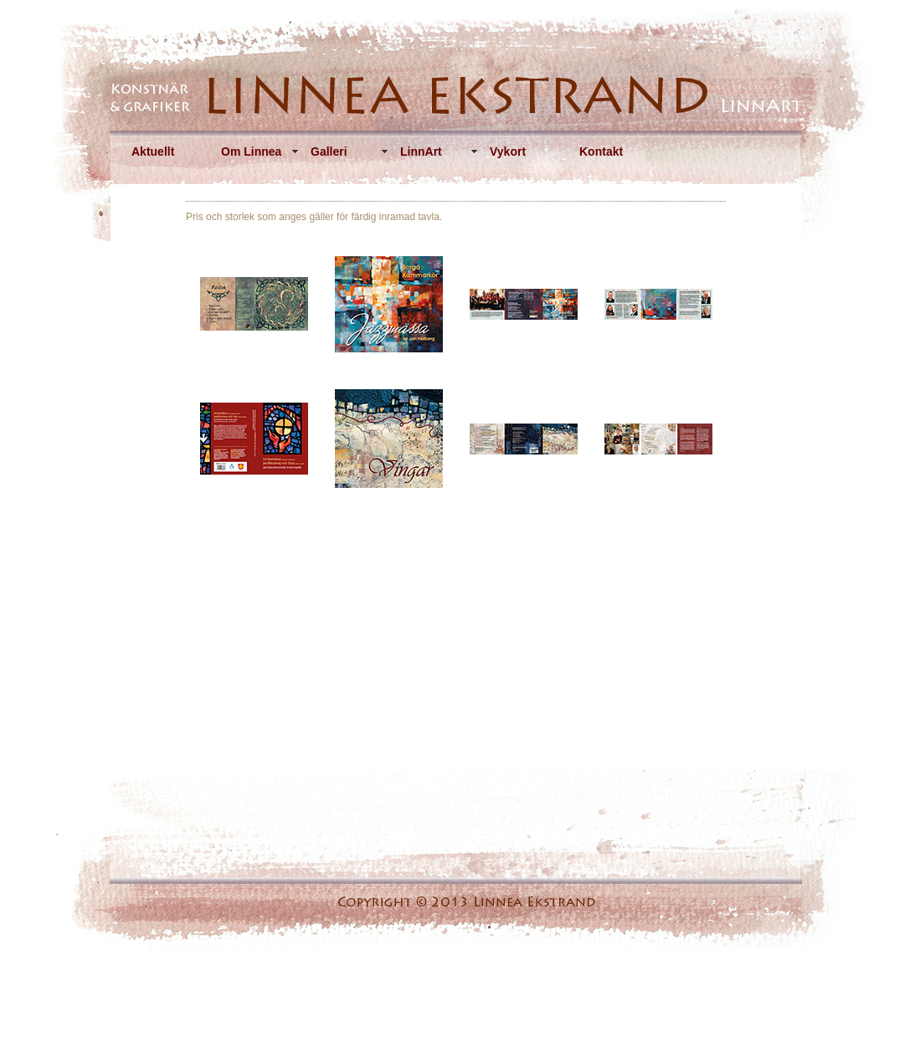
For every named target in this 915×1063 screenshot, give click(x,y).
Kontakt (601, 151)
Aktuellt (152, 151)
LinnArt (421, 151)
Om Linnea (251, 151)
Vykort (508, 151)
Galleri (329, 151)
